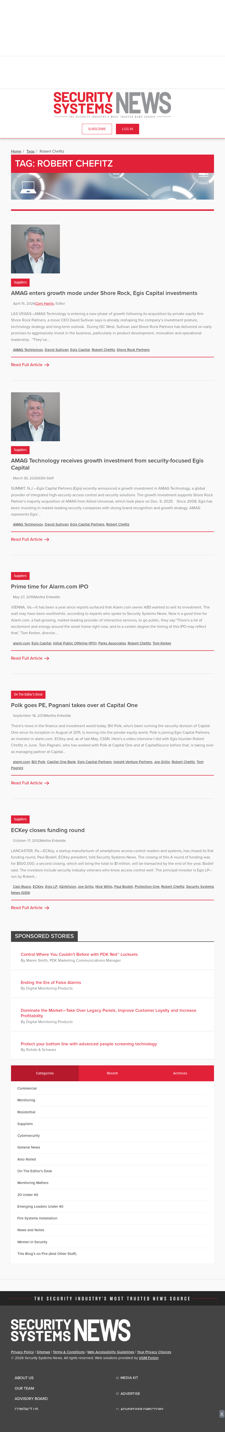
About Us (24, 1378)
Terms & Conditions (69, 1352)
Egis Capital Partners (87, 524)
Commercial (27, 1088)
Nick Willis (103, 886)
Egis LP (51, 886)
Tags (30, 151)
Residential (26, 1112)
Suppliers (20, 282)
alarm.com (21, 643)
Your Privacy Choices (154, 1352)
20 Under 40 (27, 1195)
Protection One (147, 886)
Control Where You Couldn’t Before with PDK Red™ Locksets (79, 954)
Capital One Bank (61, 762)
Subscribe (97, 129)
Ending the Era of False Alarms (51, 982)
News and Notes (30, 1230)
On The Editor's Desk (28, 694)
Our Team (24, 1388)
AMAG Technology (28, 350)
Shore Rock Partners (133, 350)
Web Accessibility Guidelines (110, 1352)
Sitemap (43, 1352)
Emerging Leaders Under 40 (40, 1206)
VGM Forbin (148, 1358)
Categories (45, 1073)
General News (28, 1147)
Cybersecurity (28, 1135)
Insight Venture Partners (132, 762)
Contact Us (26, 1409)
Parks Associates (112, 643)
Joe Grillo (162, 762)
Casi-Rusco (22, 886)
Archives (180, 1073)
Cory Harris (44, 303)
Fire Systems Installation (37, 1218)
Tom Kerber (162, 643)
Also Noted (26, 1159)
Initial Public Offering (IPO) (75, 643)
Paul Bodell (123, 886)
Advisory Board (31, 1398)
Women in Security (32, 1242)
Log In (127, 129)
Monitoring (26, 1100)
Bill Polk (38, 762)
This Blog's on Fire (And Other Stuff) (46, 1254)
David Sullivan (56, 350)
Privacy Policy (22, 1352)
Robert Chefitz (103, 350)
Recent (112, 1073)
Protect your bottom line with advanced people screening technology (89, 1044)
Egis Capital (80, 350)
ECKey (38, 886)
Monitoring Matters (32, 1183)
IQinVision (67, 886)
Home (16, 151)
